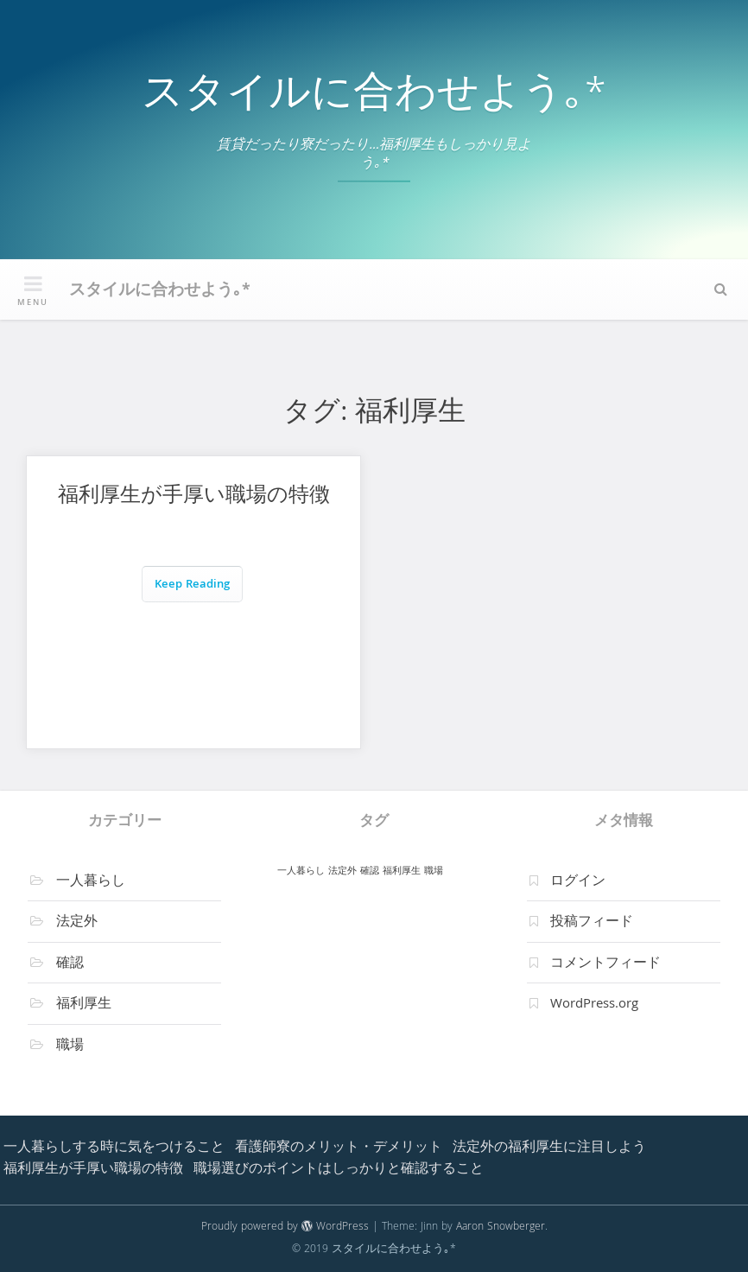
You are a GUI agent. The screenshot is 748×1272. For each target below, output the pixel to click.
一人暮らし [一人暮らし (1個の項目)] (301, 871)
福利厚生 (83, 1005)
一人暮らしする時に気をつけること (114, 1148)
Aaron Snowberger (500, 1227)
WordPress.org (594, 1005)
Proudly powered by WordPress (285, 1227)
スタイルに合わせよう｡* (374, 97)
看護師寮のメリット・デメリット (338, 1148)
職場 (70, 1046)
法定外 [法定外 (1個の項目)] (342, 871)
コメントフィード (605, 964)
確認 (70, 964)
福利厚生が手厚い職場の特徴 (194, 497)
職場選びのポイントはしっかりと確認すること (338, 1170)
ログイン (577, 882)
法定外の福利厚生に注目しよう (549, 1148)
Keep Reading (192, 585)
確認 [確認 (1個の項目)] (369, 871)
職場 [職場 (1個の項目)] (433, 871)
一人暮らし (90, 882)
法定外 (77, 923)
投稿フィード (591, 923)
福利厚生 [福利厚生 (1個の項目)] (402, 871)
